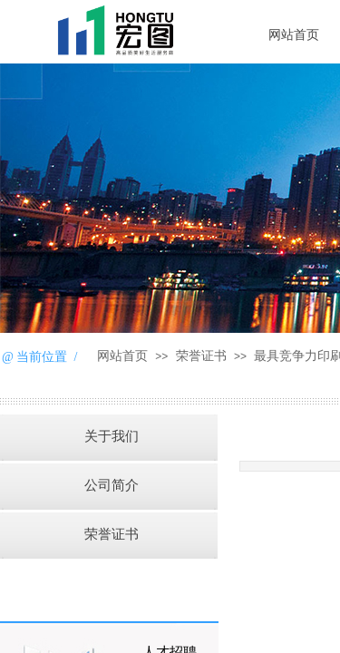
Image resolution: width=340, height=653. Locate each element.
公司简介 (111, 485)
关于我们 (111, 436)
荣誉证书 (201, 356)
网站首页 (122, 356)
